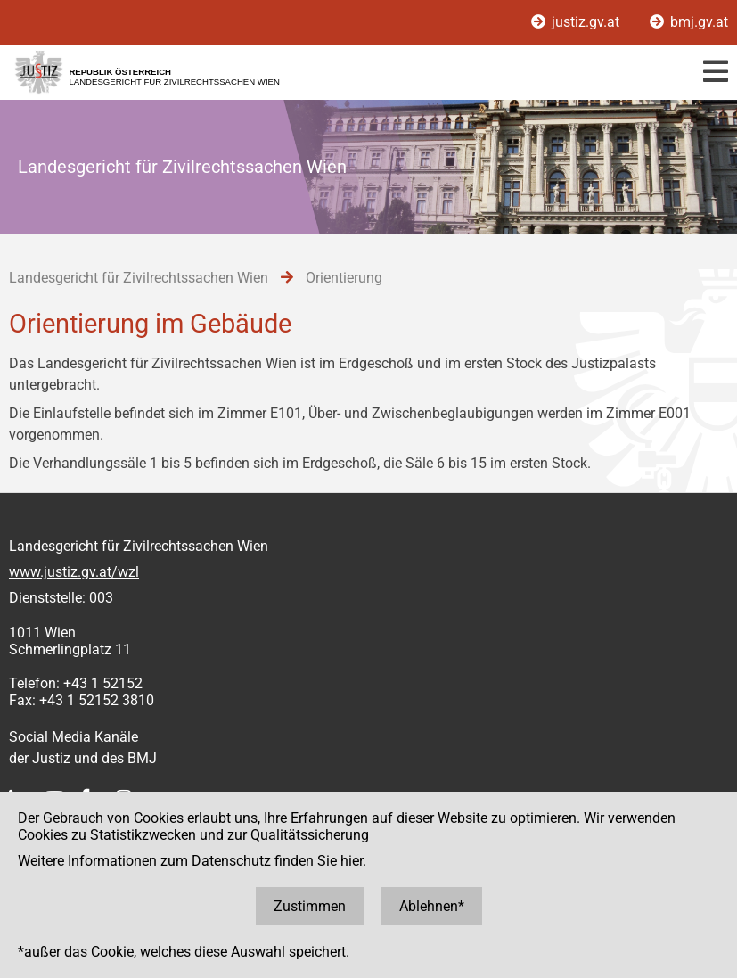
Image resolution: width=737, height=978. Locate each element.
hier (351, 860)
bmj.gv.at (689, 21)
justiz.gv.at (577, 21)
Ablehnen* (431, 906)
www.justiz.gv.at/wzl (74, 571)
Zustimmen (310, 906)
